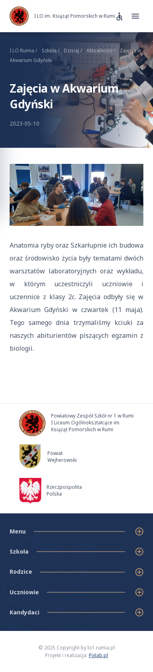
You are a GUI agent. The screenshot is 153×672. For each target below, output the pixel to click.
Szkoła (51, 50)
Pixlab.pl (98, 655)
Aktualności (101, 50)
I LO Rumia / (23, 50)
